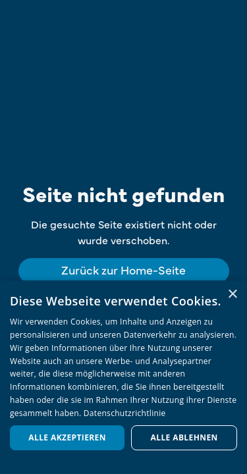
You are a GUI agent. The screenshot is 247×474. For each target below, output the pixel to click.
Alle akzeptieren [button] (67, 437)
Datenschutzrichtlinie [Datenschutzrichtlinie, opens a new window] (125, 413)
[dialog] (123, 377)
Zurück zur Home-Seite (123, 269)
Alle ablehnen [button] (184, 437)
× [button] (232, 295)
